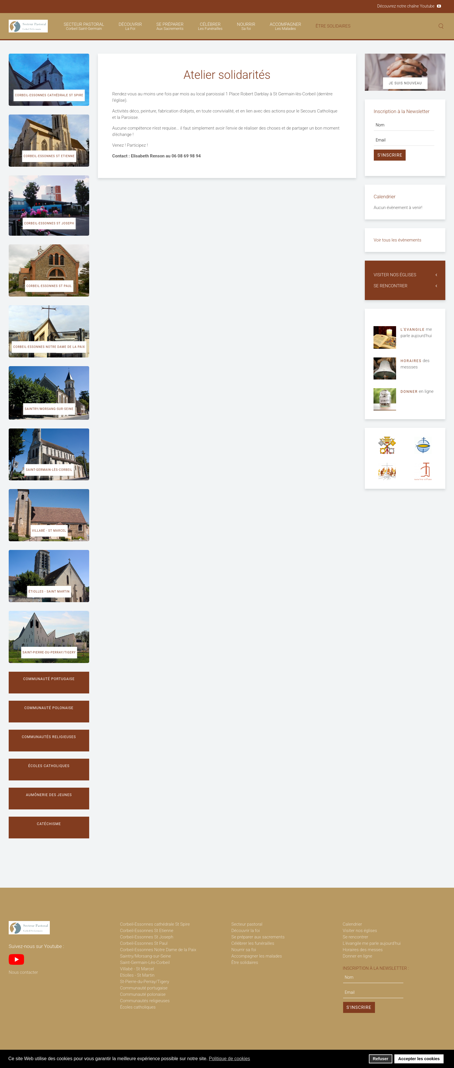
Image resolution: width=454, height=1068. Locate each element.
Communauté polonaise (49, 708)
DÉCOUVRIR (130, 26)
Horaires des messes (363, 949)
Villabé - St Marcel (49, 530)
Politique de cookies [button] (229, 1058)
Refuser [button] (381, 1058)
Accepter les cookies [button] (419, 1058)
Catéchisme (49, 824)
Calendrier (352, 924)
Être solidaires (244, 962)
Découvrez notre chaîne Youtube (406, 6)
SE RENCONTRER (390, 285)
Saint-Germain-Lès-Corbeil (145, 962)
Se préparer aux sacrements (258, 937)
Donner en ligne (357, 956)
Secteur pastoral (246, 924)
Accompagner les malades (256, 956)
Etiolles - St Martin (137, 975)
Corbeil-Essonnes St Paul (49, 286)
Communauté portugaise (49, 679)
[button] (253, 1059)
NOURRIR (246, 26)
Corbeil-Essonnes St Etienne (48, 156)
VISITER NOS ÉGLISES (395, 274)
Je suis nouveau (405, 83)
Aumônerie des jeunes (49, 795)
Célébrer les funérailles (252, 943)
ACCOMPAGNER (285, 26)
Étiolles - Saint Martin (49, 591)
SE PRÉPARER (170, 26)
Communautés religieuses (49, 737)
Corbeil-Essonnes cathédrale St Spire (49, 95)
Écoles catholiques (48, 766)
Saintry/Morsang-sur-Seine (49, 409)
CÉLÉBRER (210, 26)
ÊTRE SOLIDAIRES (333, 26)
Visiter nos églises (360, 930)
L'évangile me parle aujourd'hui (372, 943)
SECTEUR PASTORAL (84, 26)
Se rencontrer (355, 937)
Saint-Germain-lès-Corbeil (49, 469)
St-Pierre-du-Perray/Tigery (144, 981)
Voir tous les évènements (397, 240)
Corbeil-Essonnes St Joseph (49, 223)
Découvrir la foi (245, 930)
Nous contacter (23, 972)
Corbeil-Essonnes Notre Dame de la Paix (49, 346)
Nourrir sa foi (243, 949)
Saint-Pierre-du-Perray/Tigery (49, 652)
